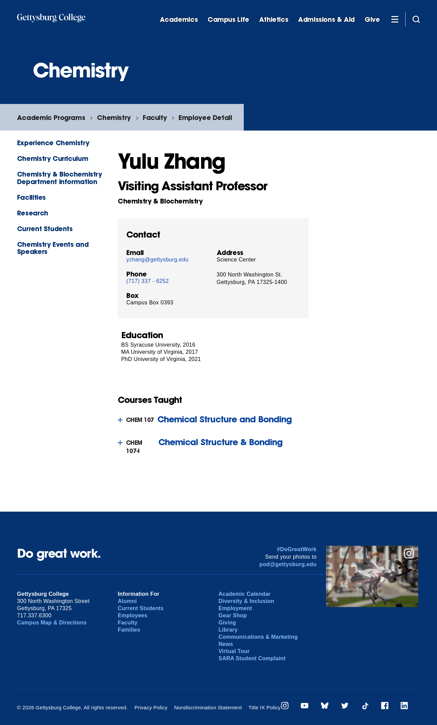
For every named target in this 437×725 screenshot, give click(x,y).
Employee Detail (205, 117)
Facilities (31, 197)
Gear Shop (232, 615)
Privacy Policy (151, 707)
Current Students (45, 228)
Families (129, 630)
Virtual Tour (234, 651)
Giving (227, 622)
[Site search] (416, 19)
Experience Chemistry (53, 142)
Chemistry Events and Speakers (52, 248)
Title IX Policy (265, 707)
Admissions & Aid (326, 20)
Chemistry (114, 117)
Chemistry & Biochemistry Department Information (59, 177)
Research (32, 212)
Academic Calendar (244, 594)
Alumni (127, 601)
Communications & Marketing (258, 637)
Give (372, 20)
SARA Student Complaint (252, 658)
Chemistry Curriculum (52, 158)
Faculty (155, 117)
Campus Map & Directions (52, 622)
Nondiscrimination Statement (208, 707)
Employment (235, 608)
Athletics (273, 20)
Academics (179, 20)
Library (228, 630)
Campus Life (228, 20)
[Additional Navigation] (394, 19)
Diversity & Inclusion (246, 601)
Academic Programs (51, 117)
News (225, 644)
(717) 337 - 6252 (147, 281)
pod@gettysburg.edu (288, 564)
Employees (132, 615)
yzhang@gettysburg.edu (157, 259)
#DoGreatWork (297, 549)
